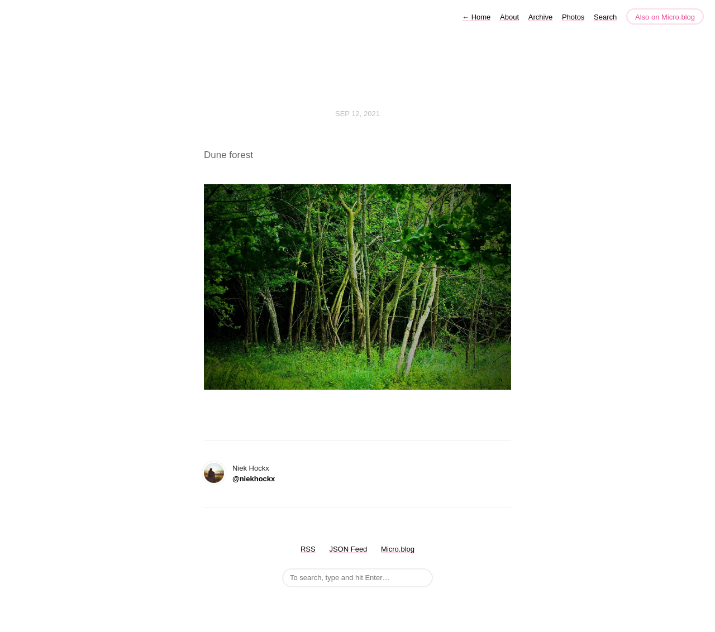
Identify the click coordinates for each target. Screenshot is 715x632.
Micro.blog (397, 549)
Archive (540, 17)
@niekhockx (253, 479)
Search (605, 17)
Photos (573, 17)
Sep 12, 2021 (357, 113)
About (509, 17)
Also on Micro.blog (665, 17)
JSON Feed (348, 549)
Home (476, 17)
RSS (308, 549)
